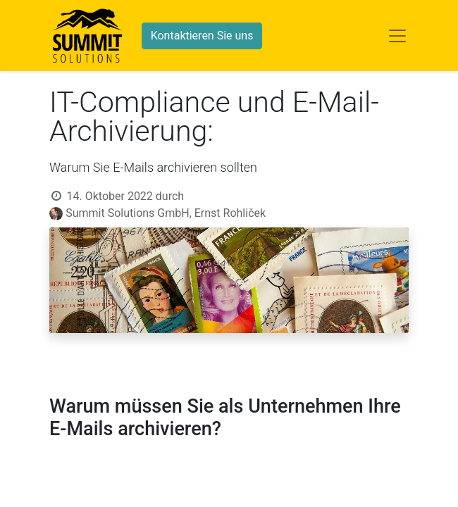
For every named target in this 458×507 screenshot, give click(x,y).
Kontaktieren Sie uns (202, 35)
